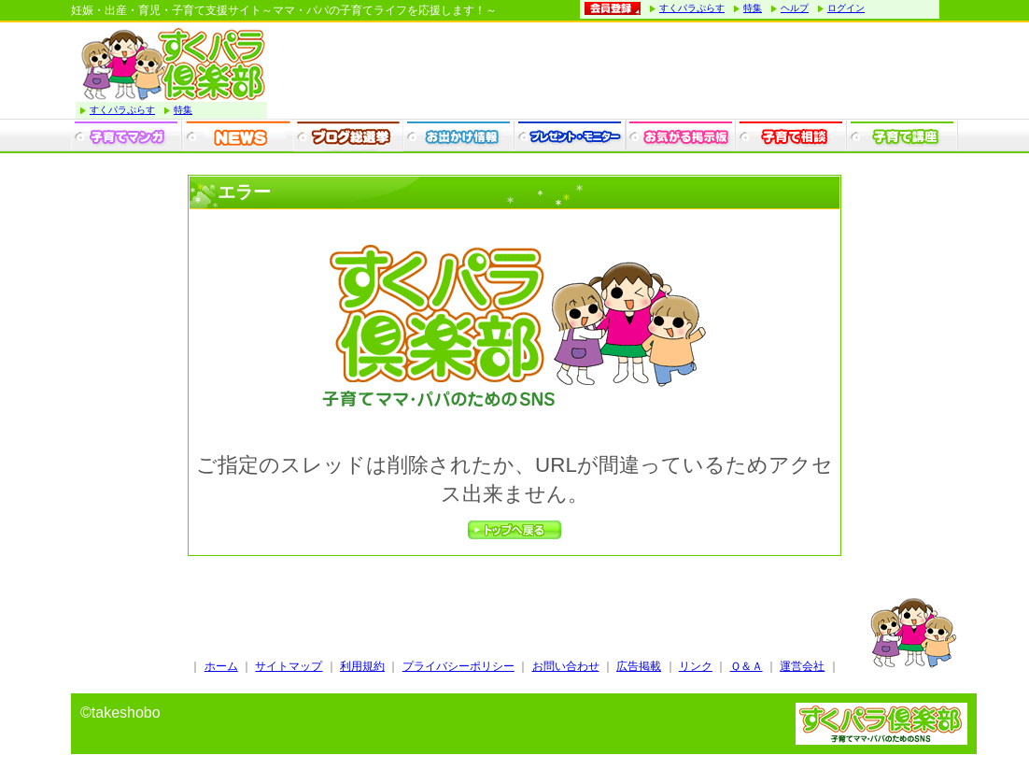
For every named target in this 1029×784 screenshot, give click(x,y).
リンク (695, 666)
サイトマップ (288, 666)
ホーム (221, 666)
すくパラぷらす (692, 8)
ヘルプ (795, 8)
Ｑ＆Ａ (746, 666)
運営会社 (802, 666)
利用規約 (362, 666)
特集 (752, 8)
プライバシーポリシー (458, 666)
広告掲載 (638, 666)
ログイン (846, 8)
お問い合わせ (565, 666)
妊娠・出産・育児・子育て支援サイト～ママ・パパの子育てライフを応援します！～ (284, 10)
